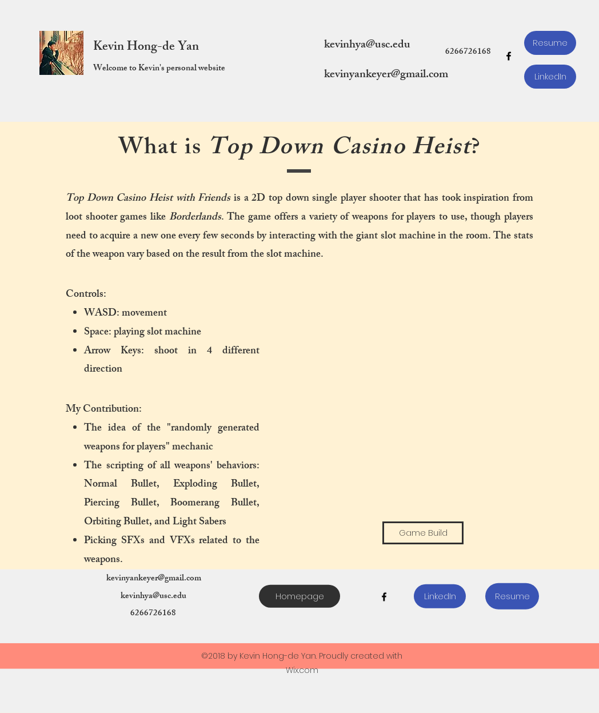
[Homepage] (299, 596)
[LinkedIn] (550, 77)
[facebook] (508, 56)
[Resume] (550, 43)
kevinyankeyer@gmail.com (386, 75)
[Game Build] (423, 532)
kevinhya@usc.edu (367, 45)
